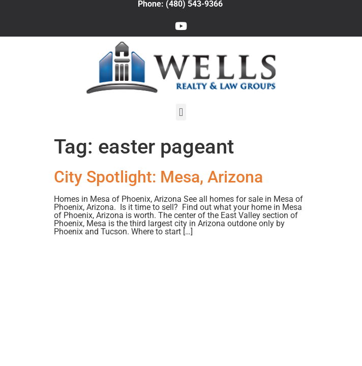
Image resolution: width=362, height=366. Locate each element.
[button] (181, 112)
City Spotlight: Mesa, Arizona (158, 177)
